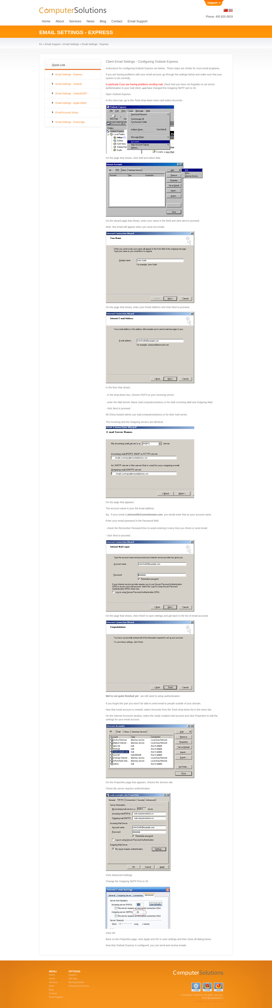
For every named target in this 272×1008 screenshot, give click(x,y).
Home (46, 21)
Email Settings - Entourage (70, 122)
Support (72, 975)
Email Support (137, 21)
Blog (103, 21)
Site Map (72, 978)
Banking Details (76, 982)
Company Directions (78, 986)
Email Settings (71, 44)
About (60, 21)
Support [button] (213, 3)
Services (75, 21)
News (90, 21)
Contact (116, 21)
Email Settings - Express (68, 74)
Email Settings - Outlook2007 (71, 93)
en (40, 44)
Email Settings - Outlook (68, 84)
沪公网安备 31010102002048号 (208, 1001)
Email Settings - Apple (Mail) (70, 103)
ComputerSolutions (185, 974)
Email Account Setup (66, 112)
